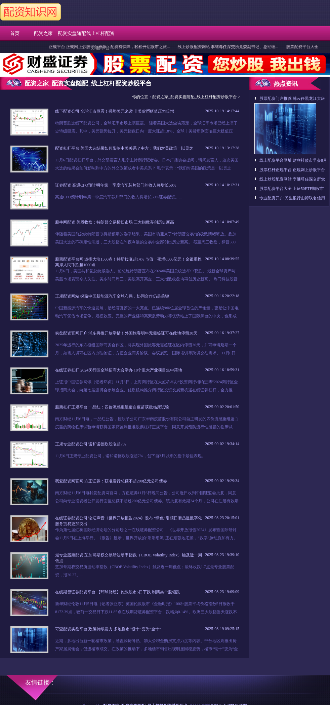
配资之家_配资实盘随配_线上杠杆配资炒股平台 (194, 96)
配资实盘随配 (72, 33)
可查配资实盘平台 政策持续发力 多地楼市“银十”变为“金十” (108, 629)
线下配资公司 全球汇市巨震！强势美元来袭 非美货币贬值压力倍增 (114, 111)
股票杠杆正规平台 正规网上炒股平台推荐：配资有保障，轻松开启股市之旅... (104, 46)
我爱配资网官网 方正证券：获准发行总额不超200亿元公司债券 (111, 481)
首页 (14, 33)
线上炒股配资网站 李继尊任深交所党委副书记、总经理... (231, 46)
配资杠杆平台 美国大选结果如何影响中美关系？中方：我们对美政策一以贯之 (124, 148)
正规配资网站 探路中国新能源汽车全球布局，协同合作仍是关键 (112, 296)
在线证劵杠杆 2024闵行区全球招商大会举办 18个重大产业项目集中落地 (118, 370)
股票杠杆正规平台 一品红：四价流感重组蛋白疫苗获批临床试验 (112, 407)
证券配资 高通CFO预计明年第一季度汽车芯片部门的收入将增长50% (115, 185)
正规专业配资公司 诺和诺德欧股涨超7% (90, 444)
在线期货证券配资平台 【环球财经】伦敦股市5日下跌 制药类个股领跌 (117, 592)
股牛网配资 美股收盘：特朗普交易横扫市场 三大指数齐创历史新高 (114, 222)
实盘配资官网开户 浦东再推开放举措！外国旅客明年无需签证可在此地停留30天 (126, 333)
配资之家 (43, 33)
